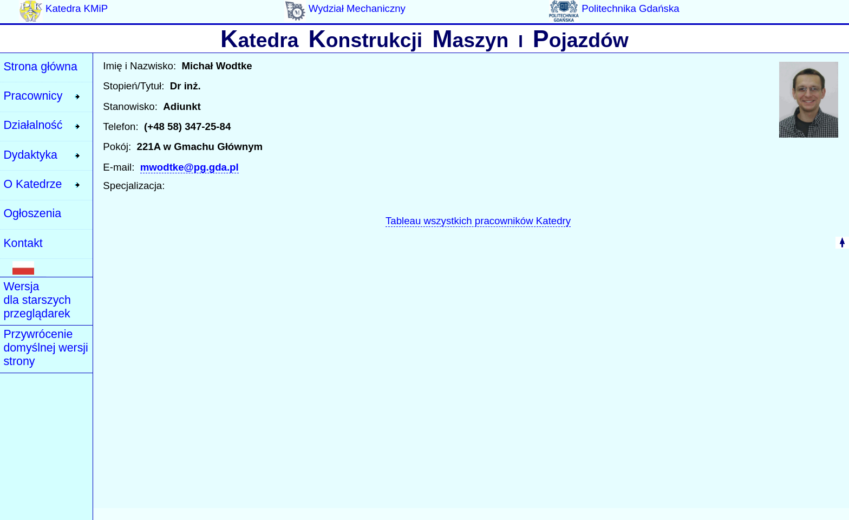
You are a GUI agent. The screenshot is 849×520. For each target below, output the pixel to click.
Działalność (32, 125)
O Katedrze (32, 184)
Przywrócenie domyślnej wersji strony (45, 348)
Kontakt (22, 243)
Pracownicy (32, 95)
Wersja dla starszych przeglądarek (36, 300)
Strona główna (40, 66)
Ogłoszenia (32, 213)
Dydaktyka (30, 154)
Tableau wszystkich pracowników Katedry (478, 220)
